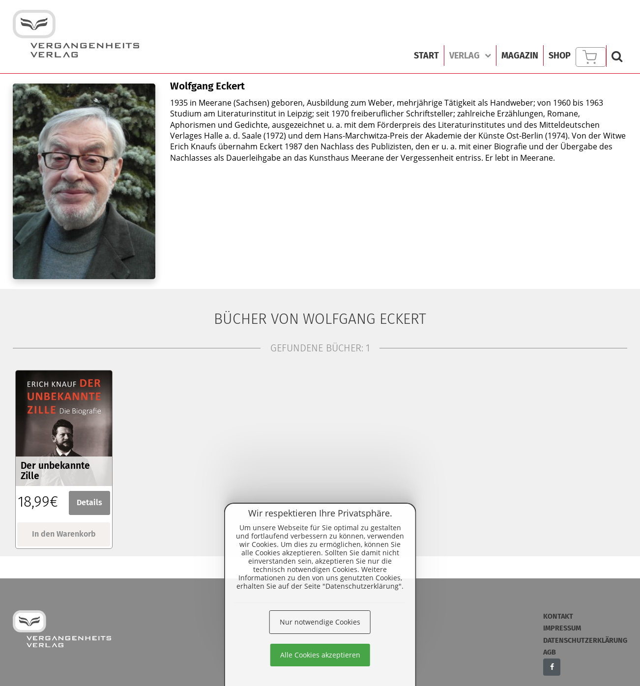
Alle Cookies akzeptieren (320, 654)
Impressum (562, 628)
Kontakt (558, 616)
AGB (549, 652)
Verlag (470, 55)
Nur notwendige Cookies (320, 622)
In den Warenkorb (64, 534)
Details (89, 502)
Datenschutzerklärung (585, 640)
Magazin (519, 55)
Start (426, 55)
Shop (560, 55)
